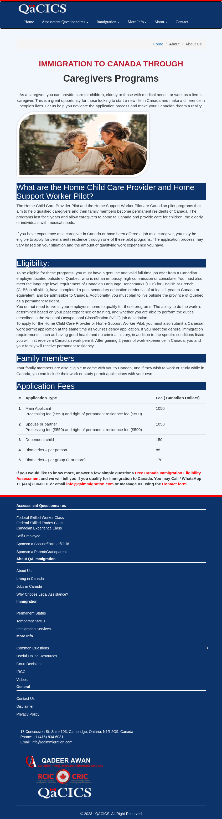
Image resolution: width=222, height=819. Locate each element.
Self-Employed (28, 536)
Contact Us (26, 698)
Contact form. (175, 484)
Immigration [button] (108, 22)
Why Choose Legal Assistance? (42, 594)
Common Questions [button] (33, 648)
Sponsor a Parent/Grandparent (42, 552)
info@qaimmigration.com (90, 484)
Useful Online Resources (37, 656)
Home (29, 22)
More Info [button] (137, 22)
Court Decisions (30, 664)
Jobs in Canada (29, 586)
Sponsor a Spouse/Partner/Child (43, 544)
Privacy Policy (28, 714)
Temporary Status (31, 621)
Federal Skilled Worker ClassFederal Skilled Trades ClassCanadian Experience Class (40, 523)
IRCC (21, 672)
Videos (22, 680)
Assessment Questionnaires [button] (65, 22)
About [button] (161, 22)
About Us (24, 571)
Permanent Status (31, 613)
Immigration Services (34, 629)
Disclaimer (25, 706)
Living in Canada (30, 578)
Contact (182, 22)
